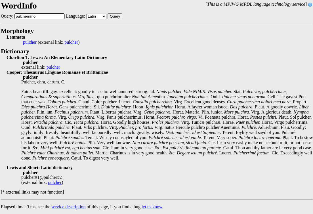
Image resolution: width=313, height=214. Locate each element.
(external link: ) (51, 42)
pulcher (30, 42)
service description (68, 206)
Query (115, 16)
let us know (152, 206)
